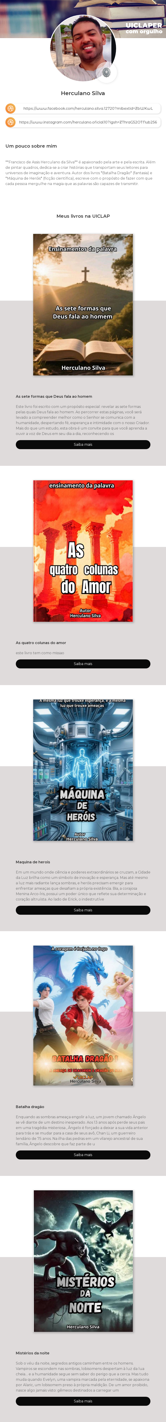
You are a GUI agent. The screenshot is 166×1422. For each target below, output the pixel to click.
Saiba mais (83, 444)
